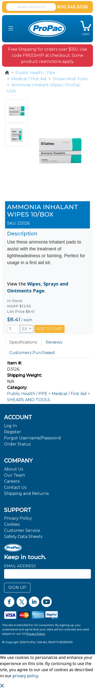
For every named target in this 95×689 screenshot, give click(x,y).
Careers (12, 481)
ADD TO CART (49, 329)
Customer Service (22, 530)
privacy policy (25, 676)
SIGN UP (17, 587)
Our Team (14, 475)
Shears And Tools (70, 78)
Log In (10, 425)
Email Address (20, 566)
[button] (10, 29)
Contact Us (15, 487)
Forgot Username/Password (32, 438)
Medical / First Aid (28, 78)
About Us (13, 469)
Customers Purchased (32, 352)
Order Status (17, 444)
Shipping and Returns (26, 493)
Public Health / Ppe (35, 72)
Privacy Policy (18, 518)
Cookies (12, 524)
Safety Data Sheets (23, 536)
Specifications (23, 342)
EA (25, 329)
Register (12, 431)
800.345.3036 (72, 7)
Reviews (54, 342)
